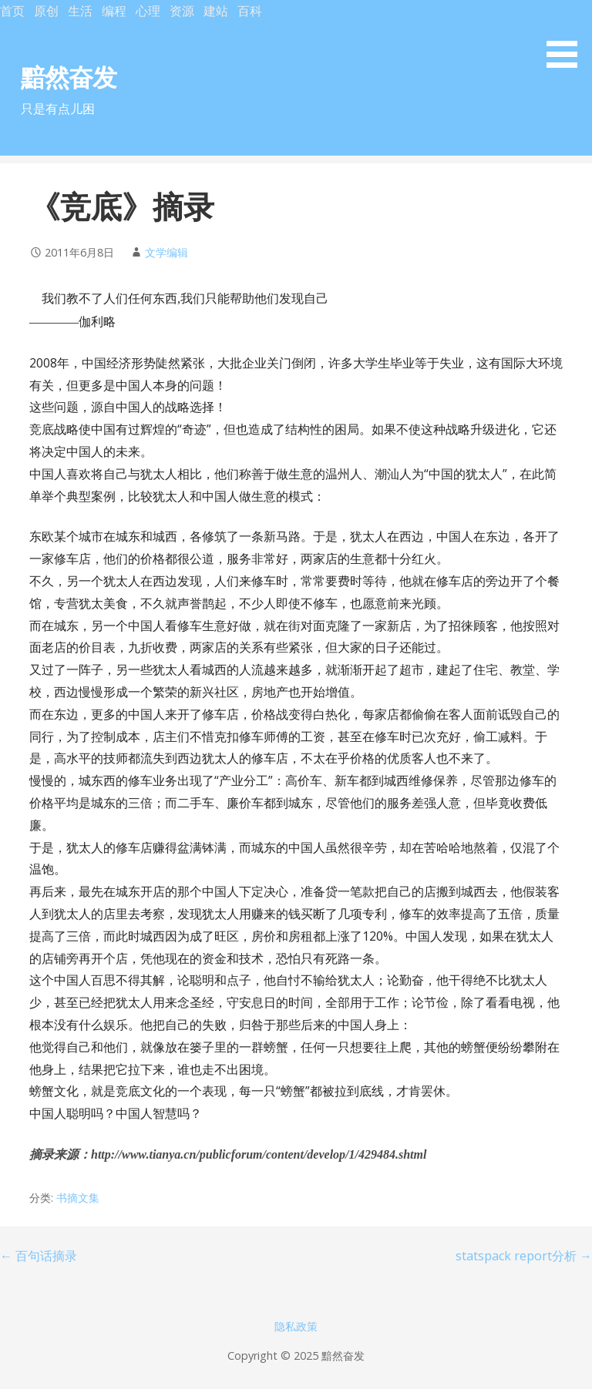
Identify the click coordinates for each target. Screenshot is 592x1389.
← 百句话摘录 (38, 1255)
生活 (80, 10)
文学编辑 (166, 252)
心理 (148, 10)
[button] (567, 36)
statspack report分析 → (524, 1255)
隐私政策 (296, 1326)
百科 (249, 10)
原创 (46, 10)
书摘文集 (77, 1197)
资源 (182, 10)
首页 (12, 10)
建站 (216, 10)
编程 (114, 10)
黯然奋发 (68, 76)
